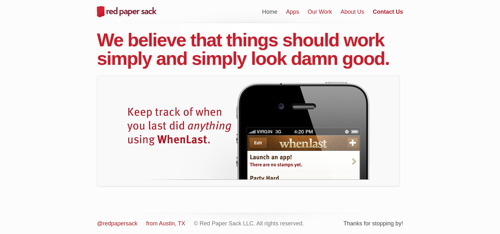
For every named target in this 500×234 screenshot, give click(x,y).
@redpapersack (117, 223)
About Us (352, 12)
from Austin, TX (165, 223)
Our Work (320, 12)
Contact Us (388, 12)
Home (269, 12)
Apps (292, 12)
